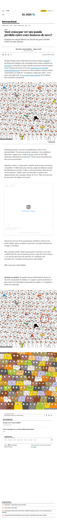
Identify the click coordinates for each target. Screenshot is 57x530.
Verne (5, 29)
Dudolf (46, 61)
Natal (15, 439)
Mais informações (8, 446)
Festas (25, 439)
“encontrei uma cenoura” (31, 75)
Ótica (5, 439)
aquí (35, 447)
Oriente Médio (21, 25)
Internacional (9, 22)
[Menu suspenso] (3, 14)
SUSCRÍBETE (43, 10)
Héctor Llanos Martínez (24, 49)
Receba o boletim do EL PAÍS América (14, 415)
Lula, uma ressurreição (11, 507)
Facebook (8, 66)
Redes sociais (20, 439)
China (26, 25)
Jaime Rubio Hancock (7, 424)
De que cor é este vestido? (12, 423)
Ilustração (30, 439)
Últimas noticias (6, 502)
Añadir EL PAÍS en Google (49, 54)
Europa (15, 25)
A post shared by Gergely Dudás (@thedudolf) (28, 232)
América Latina (5, 25)
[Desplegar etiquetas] (52, 440)
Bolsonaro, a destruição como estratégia (15, 504)
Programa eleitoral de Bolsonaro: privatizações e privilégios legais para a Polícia (26, 515)
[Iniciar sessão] (51, 11)
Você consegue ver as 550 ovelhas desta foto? (18, 429)
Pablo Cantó (37, 49)
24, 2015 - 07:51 (28, 50)
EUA (29, 25)
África (11, 25)
